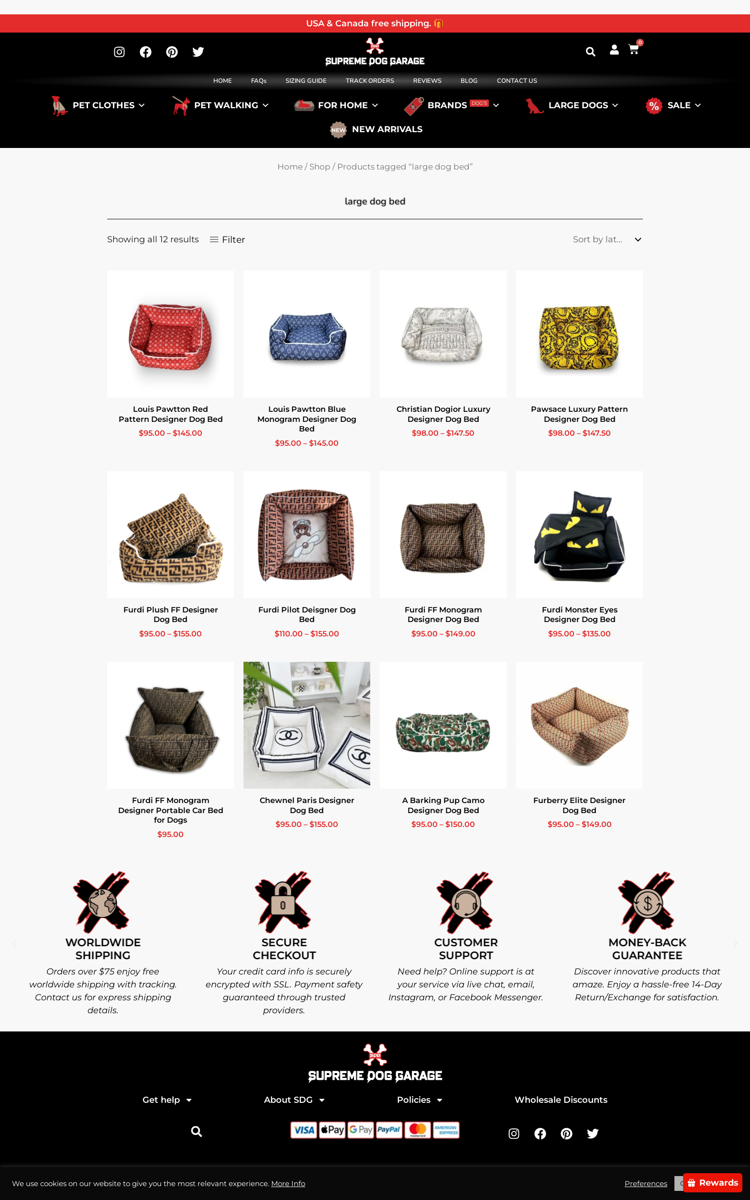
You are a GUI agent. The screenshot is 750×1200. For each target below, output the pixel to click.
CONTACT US (517, 81)
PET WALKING (232, 105)
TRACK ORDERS (370, 81)
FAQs (258, 81)
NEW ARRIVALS (387, 129)
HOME (222, 81)
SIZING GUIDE (306, 81)
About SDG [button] (295, 1100)
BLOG (469, 81)
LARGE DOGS (584, 105)
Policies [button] (420, 1100)
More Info (288, 1183)
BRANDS (464, 105)
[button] (590, 51)
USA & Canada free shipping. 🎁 (375, 23)
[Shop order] (604, 239)
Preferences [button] (646, 1183)
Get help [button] (168, 1100)
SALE (685, 105)
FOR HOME (348, 105)
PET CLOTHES (109, 105)
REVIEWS (427, 81)
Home (290, 166)
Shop (320, 166)
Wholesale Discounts (561, 1100)
